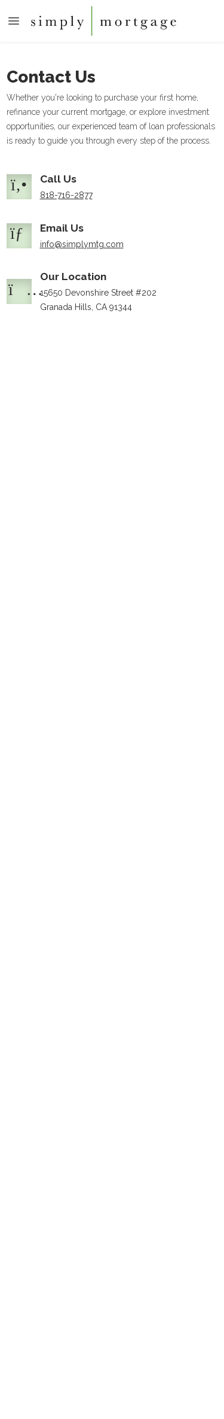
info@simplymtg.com (82, 244)
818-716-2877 (66, 195)
